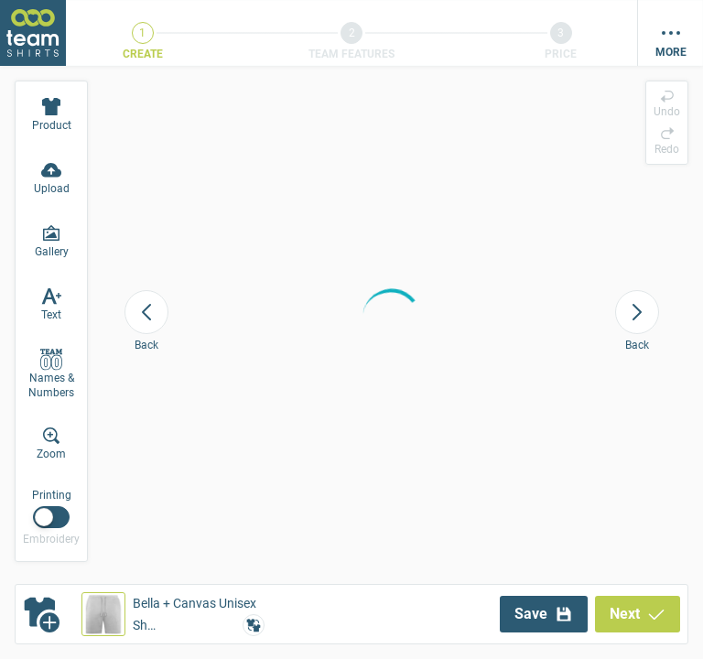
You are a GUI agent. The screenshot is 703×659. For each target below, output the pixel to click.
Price (561, 54)
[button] (173, 614)
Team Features (351, 54)
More (671, 52)
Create (143, 54)
